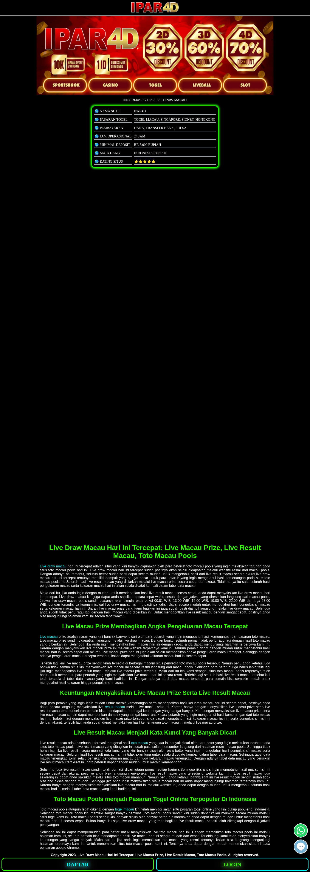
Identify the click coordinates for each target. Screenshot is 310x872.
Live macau (49, 636)
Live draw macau (53, 566)
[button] (300, 846)
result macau (115, 707)
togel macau (124, 809)
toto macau (139, 743)
